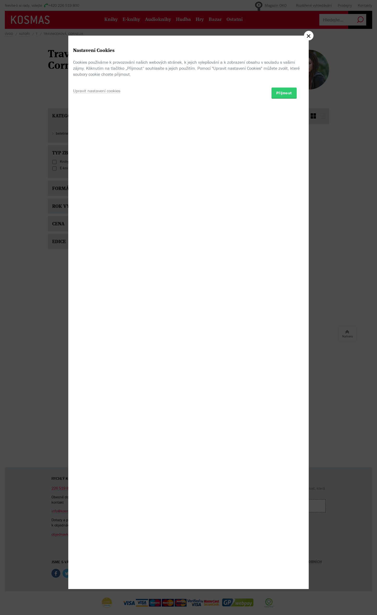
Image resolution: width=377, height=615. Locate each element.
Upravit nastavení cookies (96, 333)
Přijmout (284, 335)
